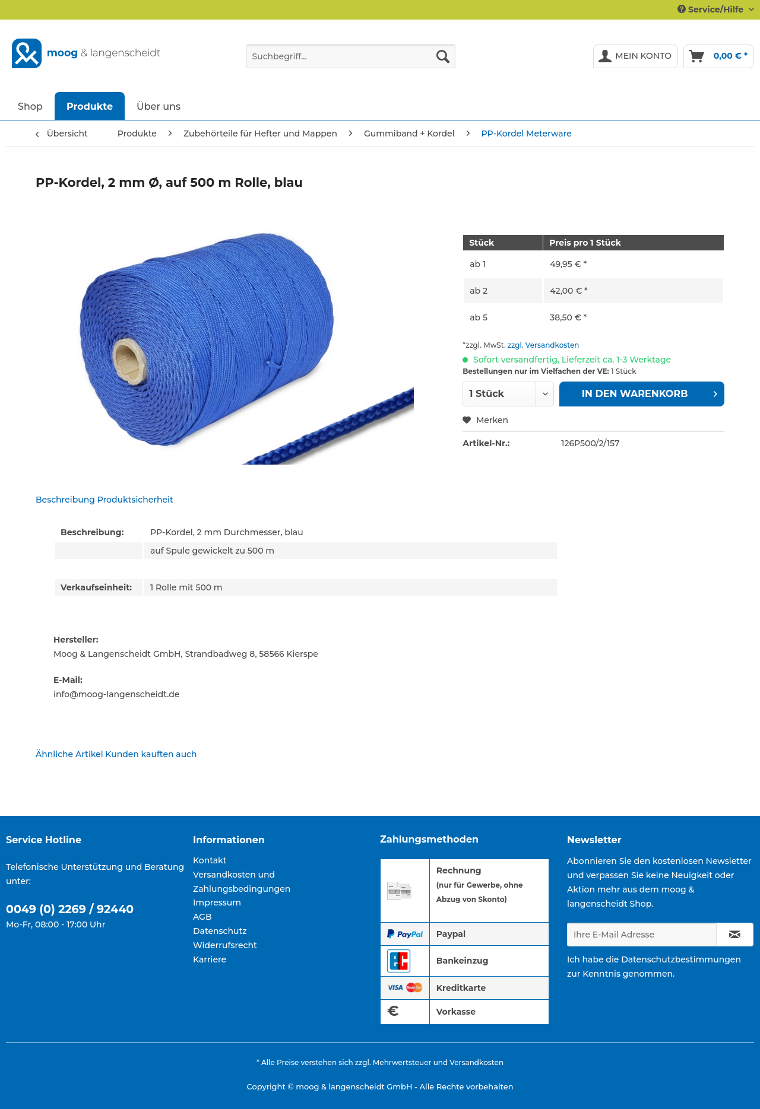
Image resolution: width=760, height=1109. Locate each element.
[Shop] (30, 106)
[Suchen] (442, 56)
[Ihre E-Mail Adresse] (642, 934)
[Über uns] (158, 106)
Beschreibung (65, 499)
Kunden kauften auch (151, 754)
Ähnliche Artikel (69, 754)
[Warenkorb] (718, 56)
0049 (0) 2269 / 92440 (70, 909)
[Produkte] (90, 106)
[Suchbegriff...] (350, 56)
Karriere (209, 959)
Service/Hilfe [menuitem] (711, 9)
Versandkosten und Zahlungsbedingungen (241, 881)
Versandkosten (476, 1062)
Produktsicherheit (135, 499)
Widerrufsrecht (225, 945)
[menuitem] (350, 62)
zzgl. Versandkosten (544, 345)
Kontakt (209, 860)
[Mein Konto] (635, 56)
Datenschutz (220, 931)
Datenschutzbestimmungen (681, 959)
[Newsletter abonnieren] (734, 934)
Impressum (217, 902)
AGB (202, 916)
